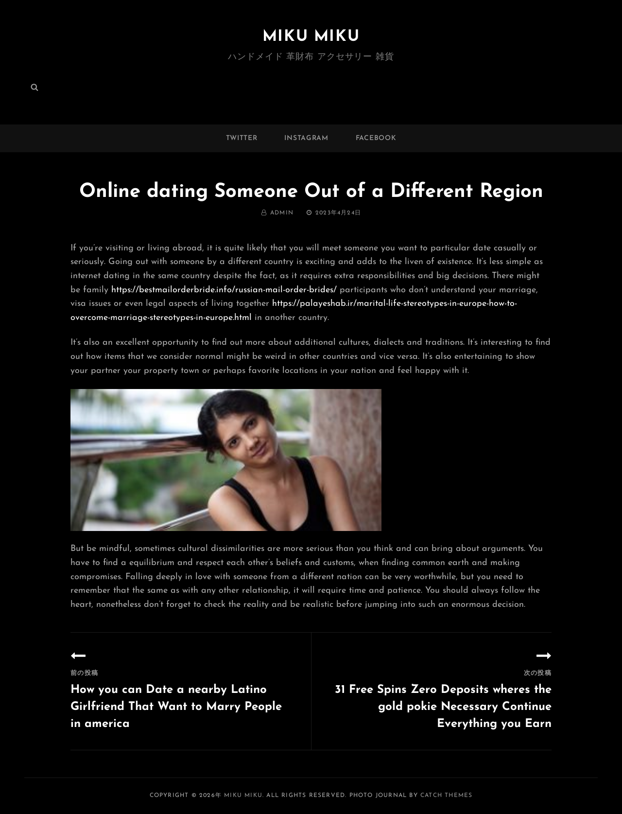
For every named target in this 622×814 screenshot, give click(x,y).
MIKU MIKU (311, 37)
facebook (376, 138)
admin (282, 213)
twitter (242, 138)
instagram (306, 138)
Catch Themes (446, 795)
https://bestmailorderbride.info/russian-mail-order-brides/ (224, 290)
